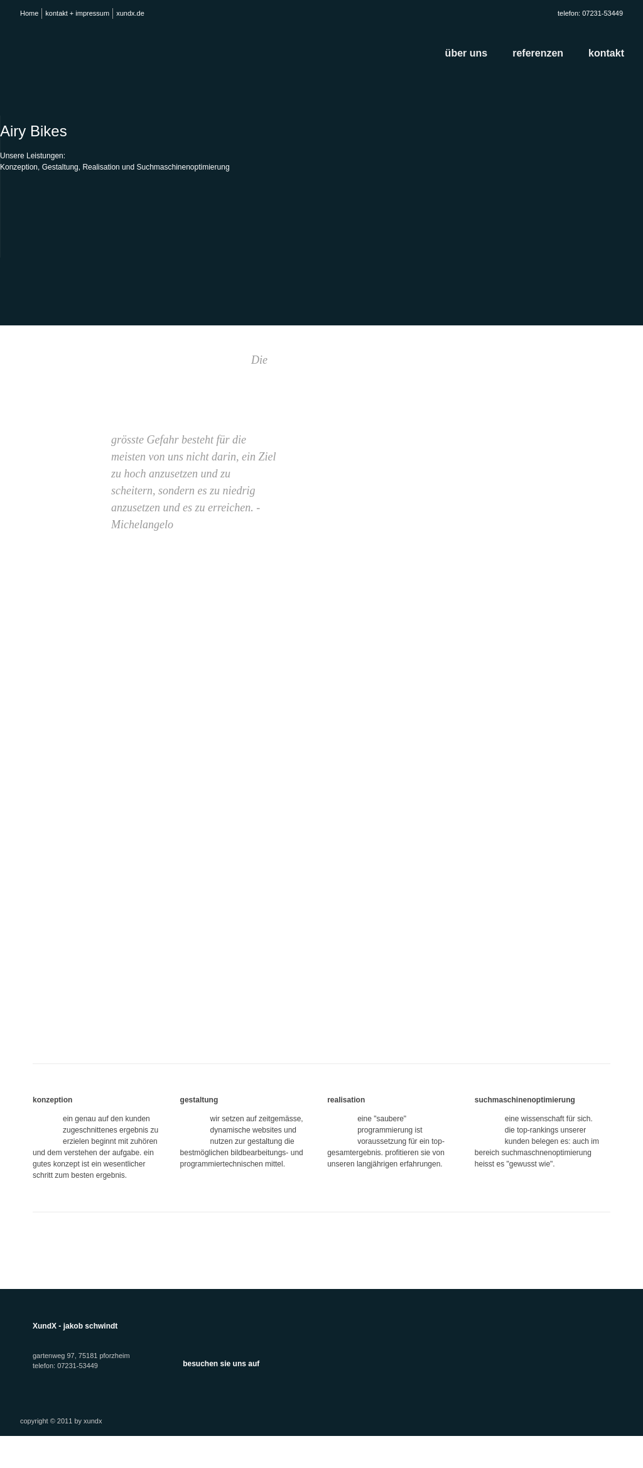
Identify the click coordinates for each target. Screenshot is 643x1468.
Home (29, 13)
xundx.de (130, 13)
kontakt (606, 53)
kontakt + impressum (77, 13)
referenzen (537, 53)
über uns (466, 53)
